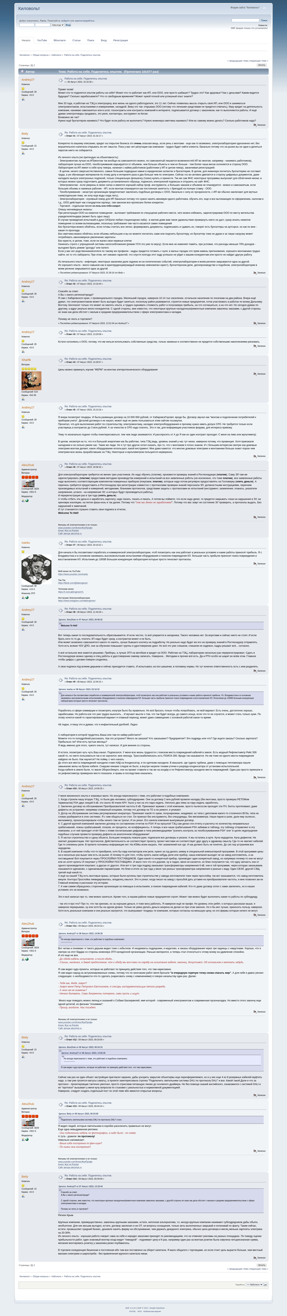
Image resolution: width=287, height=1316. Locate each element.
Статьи (76, 40)
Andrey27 (28, 79)
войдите (65, 21)
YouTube (42, 40)
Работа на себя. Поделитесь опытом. (86, 78)
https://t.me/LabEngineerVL (71, 592)
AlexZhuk (28, 465)
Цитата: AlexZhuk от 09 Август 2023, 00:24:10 (81, 1047)
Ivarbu (26, 542)
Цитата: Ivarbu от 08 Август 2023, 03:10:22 (79, 689)
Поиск (90, 40)
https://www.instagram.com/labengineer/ (77, 600)
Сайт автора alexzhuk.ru (70, 533)
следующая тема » (258, 61)
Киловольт (29, 8)
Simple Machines (157, 1308)
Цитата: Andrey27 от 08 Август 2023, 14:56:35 (81, 933)
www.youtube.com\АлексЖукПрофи (75, 528)
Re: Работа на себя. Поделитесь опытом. (88, 132)
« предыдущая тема (237, 61)
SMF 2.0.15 (130, 1308)
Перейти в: (240, 1285)
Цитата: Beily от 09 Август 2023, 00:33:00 (78, 1114)
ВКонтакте (60, 40)
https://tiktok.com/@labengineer (73, 583)
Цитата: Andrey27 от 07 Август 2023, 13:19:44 (81, 1186)
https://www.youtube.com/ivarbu (73, 574)
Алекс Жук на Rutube (68, 530)
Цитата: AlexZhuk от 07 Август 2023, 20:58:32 (81, 620)
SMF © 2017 (142, 1308)
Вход (103, 40)
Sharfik (26, 359)
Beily (25, 133)
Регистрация (120, 40)
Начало (26, 40)
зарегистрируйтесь (84, 21)
